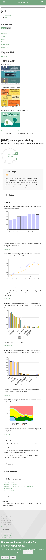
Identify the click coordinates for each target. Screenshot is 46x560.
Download (4, 56)
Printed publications (6, 535)
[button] (23, 75)
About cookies (28, 552)
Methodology (5, 45)
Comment (4, 42)
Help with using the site (6, 534)
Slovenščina (8, 15)
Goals (3, 39)
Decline (13, 557)
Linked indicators (6, 47)
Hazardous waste (8, 488)
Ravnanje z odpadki (9, 490)
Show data (7, 249)
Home (3, 131)
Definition (4, 34)
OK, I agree (5, 557)
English (6, 17)
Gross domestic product (10, 484)
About (2, 532)
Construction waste (9, 482)
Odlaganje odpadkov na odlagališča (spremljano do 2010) (19, 486)
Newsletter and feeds (6, 537)
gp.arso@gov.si (5, 526)
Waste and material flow (14, 131)
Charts (3, 36)
